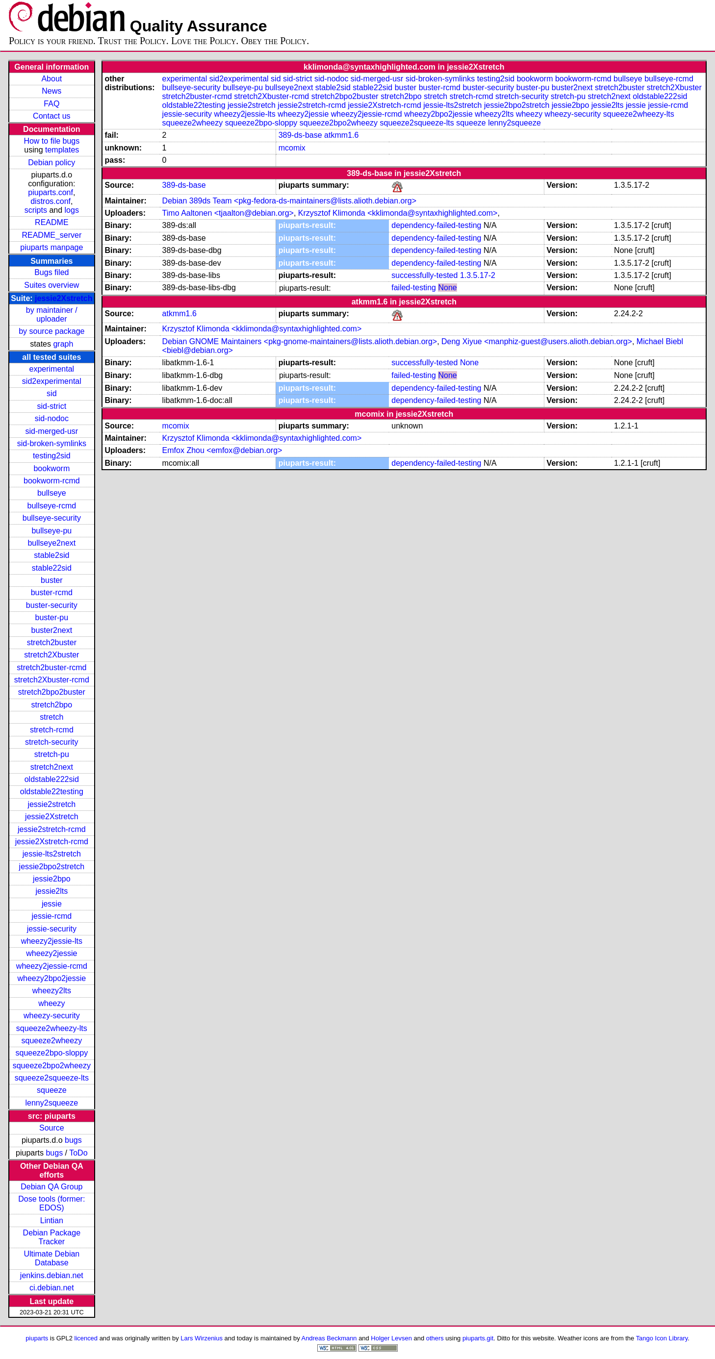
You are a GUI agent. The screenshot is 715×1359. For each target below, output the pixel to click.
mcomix (292, 148)
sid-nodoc (52, 418)
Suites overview (51, 285)
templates (62, 150)
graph (63, 344)
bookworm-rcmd (52, 481)
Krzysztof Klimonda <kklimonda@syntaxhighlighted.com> (398, 213)
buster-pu (52, 617)
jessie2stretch (51, 804)
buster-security (51, 605)
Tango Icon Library (662, 1338)
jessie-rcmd (51, 916)
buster (51, 580)
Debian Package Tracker (51, 1237)
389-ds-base (300, 135)
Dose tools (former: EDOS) (51, 1203)
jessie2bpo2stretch (51, 866)
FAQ (51, 104)
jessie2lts (51, 891)
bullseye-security (52, 518)
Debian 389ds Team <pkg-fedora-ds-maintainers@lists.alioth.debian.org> (289, 201)
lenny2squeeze (52, 1103)
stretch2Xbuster (51, 655)
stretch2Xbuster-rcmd (51, 680)
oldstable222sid (52, 779)
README (51, 222)
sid (51, 393)
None (447, 287)
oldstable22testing (51, 791)
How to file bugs (51, 141)
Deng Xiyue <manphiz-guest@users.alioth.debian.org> (536, 341)
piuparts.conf (50, 192)
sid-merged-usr (52, 431)
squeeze (52, 1090)
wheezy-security (52, 1015)
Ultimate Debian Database (51, 1258)
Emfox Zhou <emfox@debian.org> (222, 450)
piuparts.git (477, 1338)
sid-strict (52, 406)
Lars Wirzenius (201, 1338)
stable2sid (51, 555)
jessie (52, 904)
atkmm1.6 (341, 135)
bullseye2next (51, 543)
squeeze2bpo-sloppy (51, 1053)
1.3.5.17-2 (477, 275)
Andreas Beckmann (329, 1338)
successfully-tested (424, 275)
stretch (51, 717)
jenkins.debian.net (51, 1275)
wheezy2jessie (51, 953)
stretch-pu (51, 754)
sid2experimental (51, 381)
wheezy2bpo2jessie (52, 978)
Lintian (51, 1220)
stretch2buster (52, 642)
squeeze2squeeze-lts (52, 1078)
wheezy (51, 1003)
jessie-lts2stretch (52, 854)
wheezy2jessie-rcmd (51, 966)
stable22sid (52, 568)
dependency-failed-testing (436, 225)
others (435, 1338)
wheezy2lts (51, 990)
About (51, 79)
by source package (51, 331)
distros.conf (50, 201)
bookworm (51, 468)
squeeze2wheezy (52, 1040)
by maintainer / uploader (51, 314)
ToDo (78, 1153)
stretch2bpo (52, 705)
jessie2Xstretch (63, 298)
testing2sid (52, 456)
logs (72, 210)
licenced (86, 1338)
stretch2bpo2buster (51, 692)
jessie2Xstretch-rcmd (51, 841)
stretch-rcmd (52, 730)
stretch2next (51, 767)
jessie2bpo (52, 879)
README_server (51, 235)
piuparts (37, 1338)
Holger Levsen (391, 1338)
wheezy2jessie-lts (51, 941)
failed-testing (413, 287)
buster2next (52, 630)
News (51, 91)
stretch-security (51, 742)
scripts (36, 210)
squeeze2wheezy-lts (51, 1028)
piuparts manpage (51, 247)
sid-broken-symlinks (51, 443)
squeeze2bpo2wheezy (52, 1065)
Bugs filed (51, 272)
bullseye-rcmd (52, 506)
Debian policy (51, 162)
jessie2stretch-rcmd (52, 829)
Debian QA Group (51, 1187)
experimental (52, 369)
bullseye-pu (51, 531)
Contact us (51, 116)
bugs (73, 1140)
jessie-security (52, 929)
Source (51, 1128)
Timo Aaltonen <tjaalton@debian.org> (228, 213)
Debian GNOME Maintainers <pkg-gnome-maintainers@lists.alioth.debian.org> (299, 341)
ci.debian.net (51, 1288)
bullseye (51, 493)
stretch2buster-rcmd (51, 667)
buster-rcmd (52, 592)
